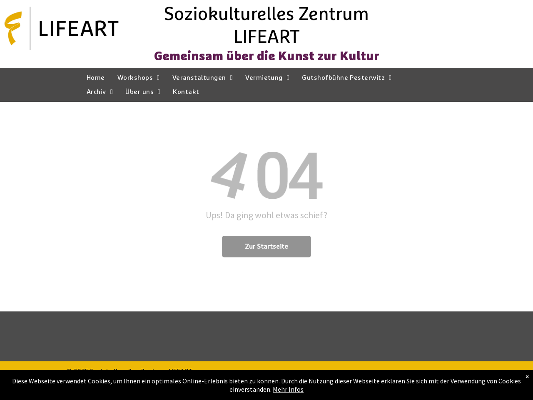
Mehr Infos (288, 389)
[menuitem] (95, 78)
